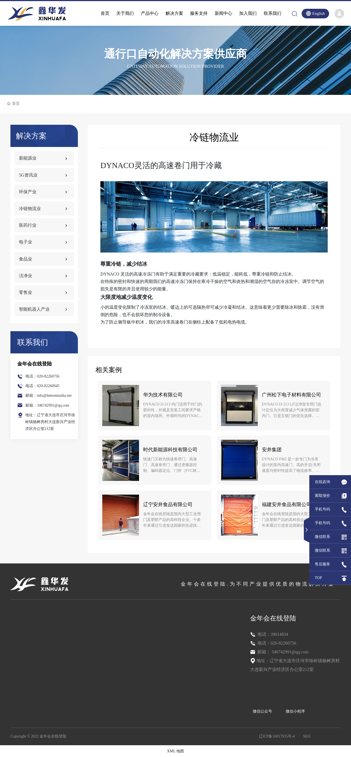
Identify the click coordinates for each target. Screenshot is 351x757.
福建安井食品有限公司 (286, 504)
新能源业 (27, 158)
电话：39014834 (272, 634)
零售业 (25, 292)
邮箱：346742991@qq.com (47, 405)
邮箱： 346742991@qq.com (282, 652)
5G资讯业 (28, 175)
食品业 (25, 259)
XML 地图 (175, 751)
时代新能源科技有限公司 (170, 449)
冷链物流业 (30, 208)
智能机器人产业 (34, 309)
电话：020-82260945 (43, 386)
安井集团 (272, 449)
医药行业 (27, 225)
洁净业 (25, 275)
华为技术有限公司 (163, 395)
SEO (306, 736)
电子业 (25, 242)
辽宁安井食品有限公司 (168, 504)
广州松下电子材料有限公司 (291, 395)
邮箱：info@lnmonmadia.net (49, 395)
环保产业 (27, 191)
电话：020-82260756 (43, 376)
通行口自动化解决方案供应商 (175, 54)
